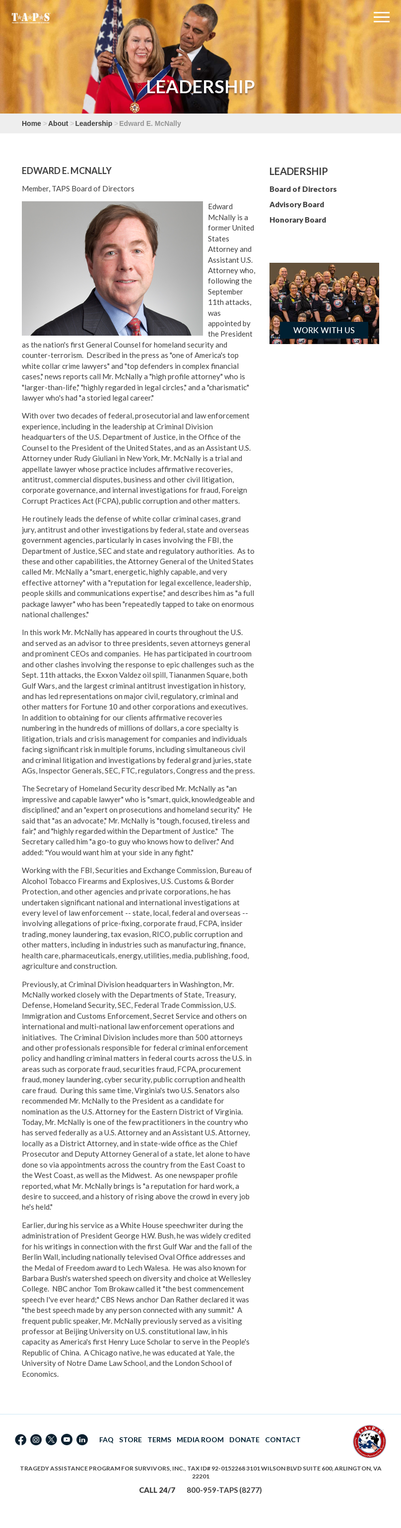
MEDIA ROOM (200, 1439)
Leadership (94, 123)
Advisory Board (296, 204)
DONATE (244, 1439)
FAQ (106, 1439)
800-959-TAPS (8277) (224, 1489)
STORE (130, 1439)
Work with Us (324, 330)
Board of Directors (303, 188)
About (58, 123)
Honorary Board (297, 219)
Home (31, 123)
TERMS (159, 1439)
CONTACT (283, 1439)
